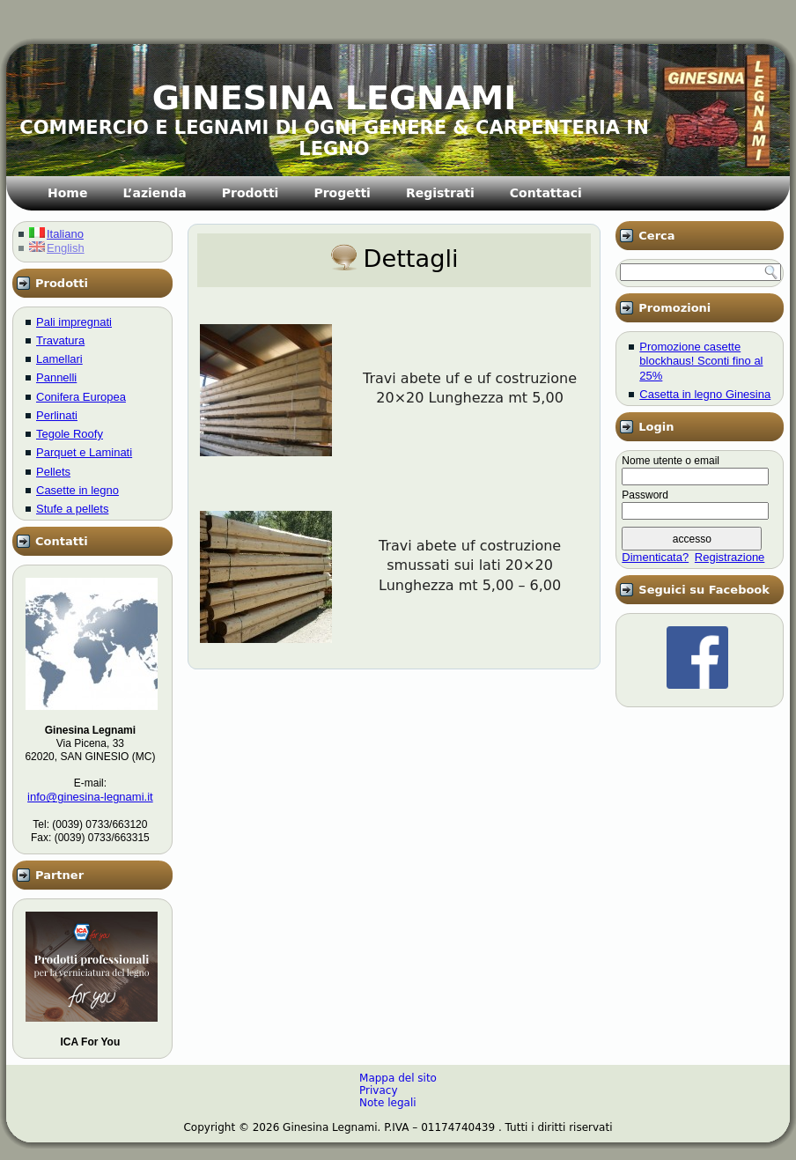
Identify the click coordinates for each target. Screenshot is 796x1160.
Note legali (387, 1103)
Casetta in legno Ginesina (704, 394)
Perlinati (56, 415)
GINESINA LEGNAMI (334, 97)
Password (645, 495)
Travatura (60, 340)
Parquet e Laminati (84, 452)
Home (67, 193)
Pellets (53, 471)
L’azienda (154, 193)
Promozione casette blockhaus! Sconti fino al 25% (701, 361)
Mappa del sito (398, 1078)
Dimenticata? (655, 557)
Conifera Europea (81, 396)
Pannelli (56, 377)
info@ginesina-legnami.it (90, 796)
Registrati (440, 193)
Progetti (341, 193)
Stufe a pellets (72, 508)
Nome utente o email (670, 460)
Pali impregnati (74, 322)
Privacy (378, 1090)
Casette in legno (77, 490)
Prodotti (250, 193)
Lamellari (59, 359)
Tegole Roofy (69, 433)
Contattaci (546, 193)
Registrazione (730, 557)
